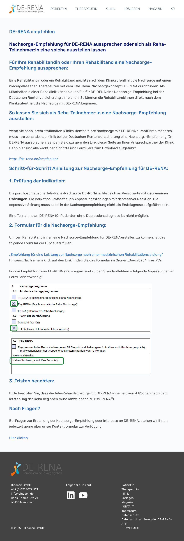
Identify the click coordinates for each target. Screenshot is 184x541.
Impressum (128, 511)
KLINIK (110, 9)
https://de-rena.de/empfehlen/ (33, 159)
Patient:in (127, 485)
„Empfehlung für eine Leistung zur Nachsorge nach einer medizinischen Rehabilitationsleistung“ (86, 254)
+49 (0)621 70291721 (24, 489)
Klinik (125, 493)
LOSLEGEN (132, 9)
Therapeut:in (130, 489)
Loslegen (127, 498)
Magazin (127, 502)
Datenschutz (130, 515)
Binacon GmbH (21, 485)
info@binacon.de (22, 493)
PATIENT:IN (59, 9)
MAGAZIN (155, 9)
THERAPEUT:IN (86, 9)
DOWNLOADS (130, 528)
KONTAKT (127, 506)
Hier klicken (18, 438)
